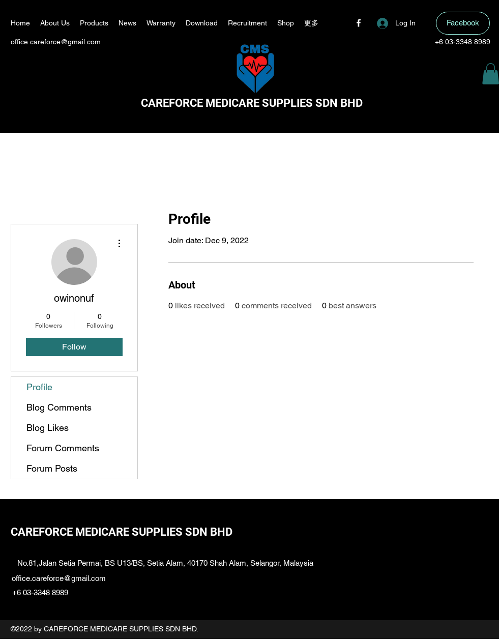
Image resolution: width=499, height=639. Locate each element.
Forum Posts (51, 468)
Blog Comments (59, 407)
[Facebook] (359, 23)
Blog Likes (47, 427)
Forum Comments (62, 448)
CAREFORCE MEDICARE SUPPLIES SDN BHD (252, 103)
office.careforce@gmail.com (56, 42)
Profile (39, 387)
